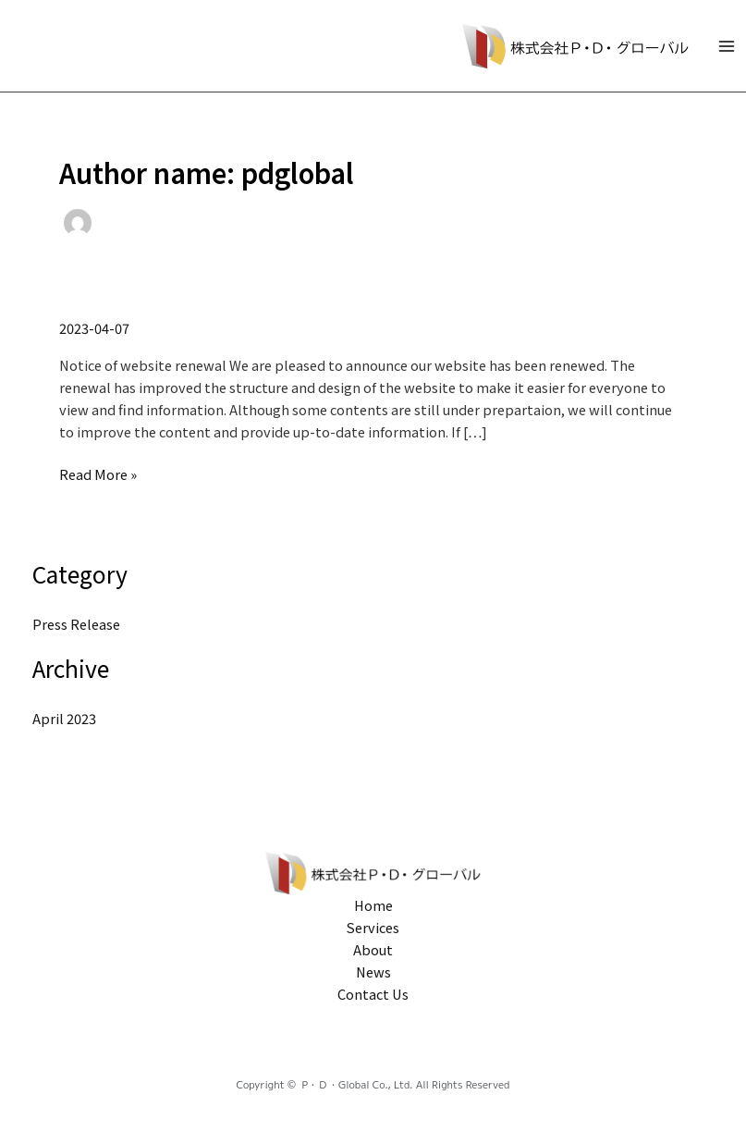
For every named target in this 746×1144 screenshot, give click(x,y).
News (373, 971)
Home (373, 905)
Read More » (98, 473)
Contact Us (373, 993)
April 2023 (64, 718)
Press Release (76, 624)
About (373, 949)
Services (373, 927)
